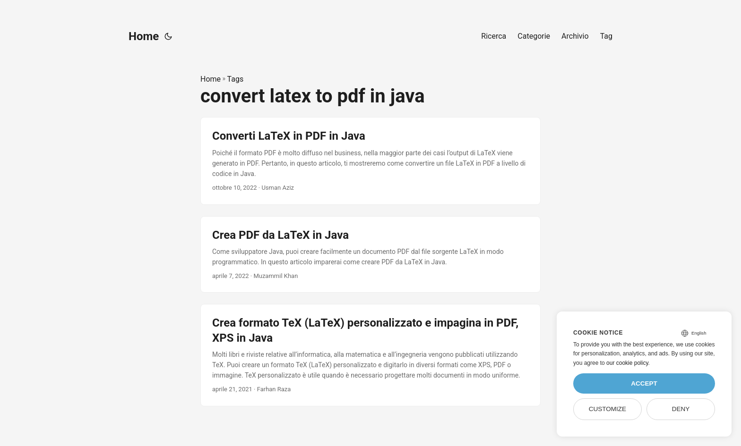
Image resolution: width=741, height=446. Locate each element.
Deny (681, 408)
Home (144, 36)
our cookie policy (627, 363)
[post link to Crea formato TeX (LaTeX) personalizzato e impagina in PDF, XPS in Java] (370, 354)
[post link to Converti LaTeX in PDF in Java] (370, 161)
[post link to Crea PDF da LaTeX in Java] (370, 255)
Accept (644, 383)
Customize (607, 408)
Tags (235, 79)
